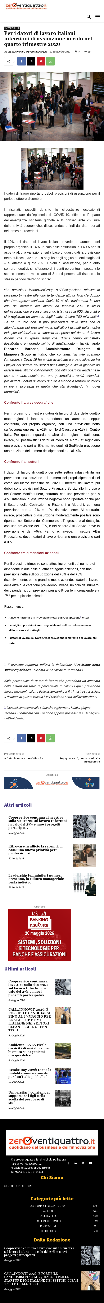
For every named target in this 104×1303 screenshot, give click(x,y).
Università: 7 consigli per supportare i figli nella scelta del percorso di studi (29, 1098)
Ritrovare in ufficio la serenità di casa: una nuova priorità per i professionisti (35, 850)
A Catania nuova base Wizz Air (24, 758)
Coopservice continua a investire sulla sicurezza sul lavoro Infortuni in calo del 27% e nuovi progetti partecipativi (37, 823)
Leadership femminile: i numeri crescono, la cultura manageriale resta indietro (36, 879)
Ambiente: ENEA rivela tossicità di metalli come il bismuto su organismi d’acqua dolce (29, 1050)
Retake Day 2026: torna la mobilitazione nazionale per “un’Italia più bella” (29, 1073)
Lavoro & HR (12, 28)
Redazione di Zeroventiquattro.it (27, 51)
